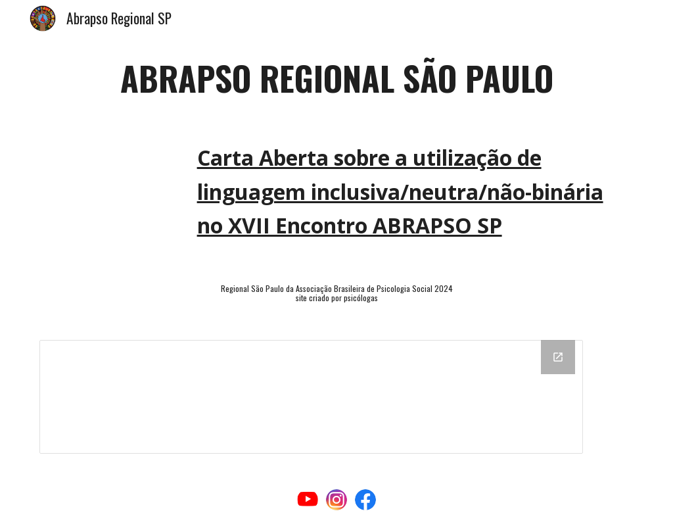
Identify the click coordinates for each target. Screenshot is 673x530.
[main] (336, 78)
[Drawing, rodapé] (311, 397)
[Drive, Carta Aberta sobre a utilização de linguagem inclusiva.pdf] (108, 186)
